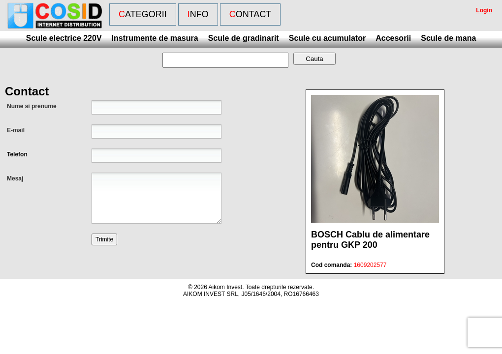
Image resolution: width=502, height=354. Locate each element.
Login (484, 10)
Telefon (17, 154)
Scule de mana (448, 38)
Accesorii (393, 38)
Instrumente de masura (155, 38)
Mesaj (15, 178)
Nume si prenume (32, 106)
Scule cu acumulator (327, 38)
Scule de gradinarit (243, 38)
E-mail (16, 130)
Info (198, 14)
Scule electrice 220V (64, 38)
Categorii (143, 14)
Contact (250, 14)
